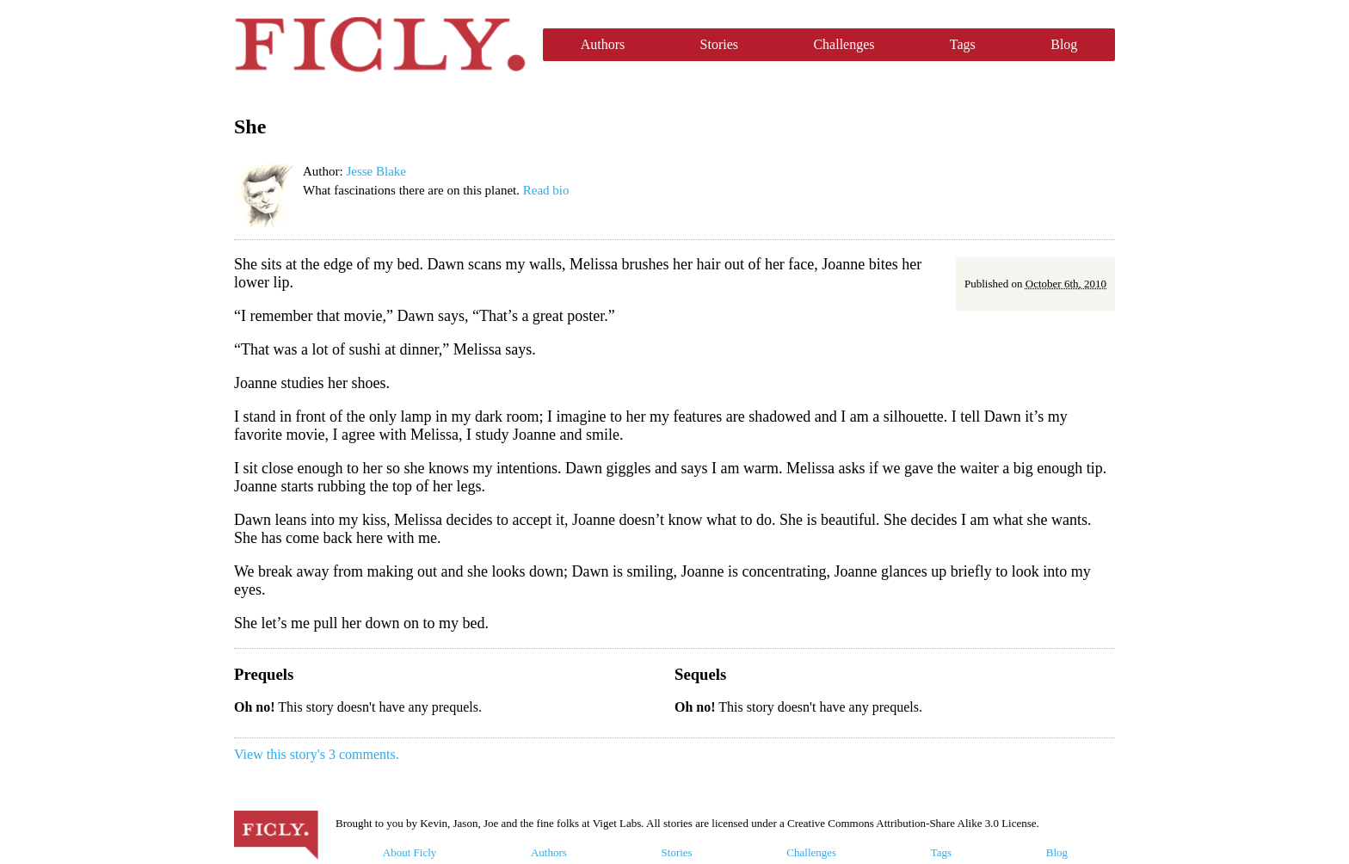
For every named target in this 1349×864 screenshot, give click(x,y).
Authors (603, 44)
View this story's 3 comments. (316, 754)
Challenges (843, 44)
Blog (1063, 44)
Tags (963, 44)
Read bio (546, 190)
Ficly (380, 44)
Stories (719, 44)
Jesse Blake (376, 171)
